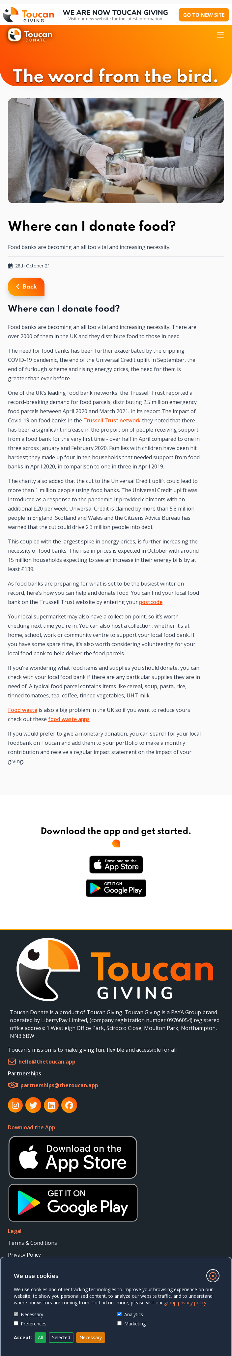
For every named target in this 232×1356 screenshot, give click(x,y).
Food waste (22, 710)
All (40, 1337)
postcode (150, 602)
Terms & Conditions (32, 1242)
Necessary (28, 1314)
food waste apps (69, 719)
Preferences (30, 1323)
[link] (116, 969)
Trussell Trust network (112, 420)
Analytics (130, 1314)
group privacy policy (185, 1302)
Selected (61, 1337)
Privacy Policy (24, 1254)
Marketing (131, 1323)
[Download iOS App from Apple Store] (116, 864)
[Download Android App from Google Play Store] (116, 888)
